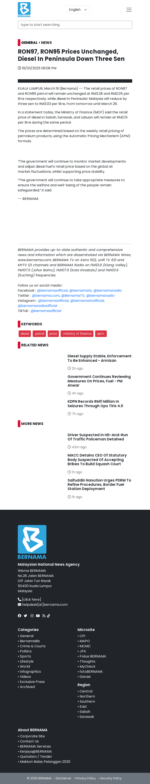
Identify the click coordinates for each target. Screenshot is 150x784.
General (26, 636)
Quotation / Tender (36, 756)
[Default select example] (78, 10)
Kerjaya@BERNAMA (36, 751)
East (83, 706)
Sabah (85, 711)
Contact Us (29, 741)
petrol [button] (39, 333)
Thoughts (87, 661)
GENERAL (29, 42)
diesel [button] (25, 333)
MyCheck (87, 666)
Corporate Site (32, 736)
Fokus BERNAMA (93, 656)
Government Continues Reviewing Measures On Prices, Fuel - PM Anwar (99, 381)
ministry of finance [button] (77, 333)
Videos (25, 676)
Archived (27, 686)
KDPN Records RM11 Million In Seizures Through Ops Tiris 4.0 (95, 403)
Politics (26, 651)
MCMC (85, 646)
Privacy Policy (86, 778)
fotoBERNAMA (91, 671)
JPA (83, 651)
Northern (87, 696)
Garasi (85, 676)
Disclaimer (63, 778)
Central (86, 691)
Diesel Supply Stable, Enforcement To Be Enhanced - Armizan (100, 358)
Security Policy (111, 778)
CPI (82, 636)
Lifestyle (26, 661)
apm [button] (101, 333)
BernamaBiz (30, 641)
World (25, 666)
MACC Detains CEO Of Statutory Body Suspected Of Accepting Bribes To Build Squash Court (97, 460)
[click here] (31, 599)
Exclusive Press (32, 681)
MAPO (85, 641)
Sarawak (87, 716)
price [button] (53, 333)
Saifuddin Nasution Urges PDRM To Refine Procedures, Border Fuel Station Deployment (99, 485)
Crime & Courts (33, 646)
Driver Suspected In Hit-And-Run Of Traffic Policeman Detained (98, 437)
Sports (25, 656)
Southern (87, 701)
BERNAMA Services (35, 746)
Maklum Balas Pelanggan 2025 (45, 761)
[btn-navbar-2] (129, 10)
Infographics (30, 671)
